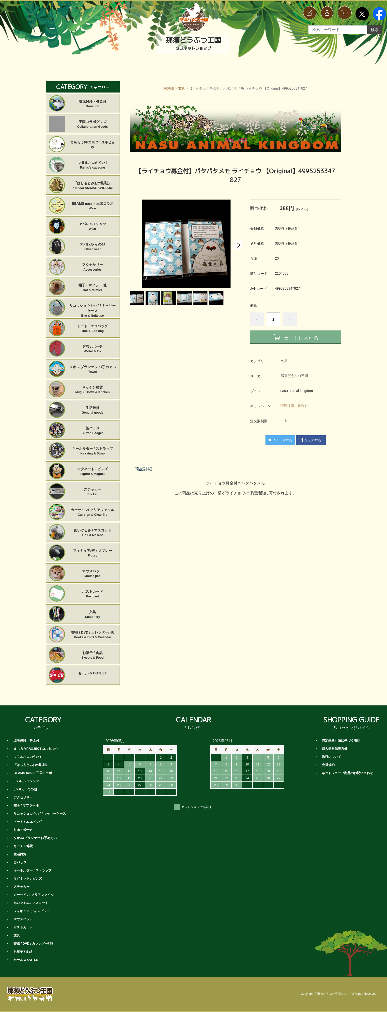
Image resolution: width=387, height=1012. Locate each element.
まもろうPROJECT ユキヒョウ (92, 144)
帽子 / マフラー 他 (93, 288)
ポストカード (93, 594)
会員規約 (328, 765)
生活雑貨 (93, 410)
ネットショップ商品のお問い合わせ (347, 773)
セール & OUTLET (92, 673)
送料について (331, 757)
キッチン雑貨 (93, 390)
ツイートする (280, 440)
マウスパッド (93, 573)
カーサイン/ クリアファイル (93, 512)
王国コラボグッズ (93, 124)
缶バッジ (93, 431)
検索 (375, 30)
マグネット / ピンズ (93, 471)
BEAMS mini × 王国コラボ (93, 206)
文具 (181, 88)
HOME (169, 88)
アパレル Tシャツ (93, 226)
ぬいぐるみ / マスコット (93, 533)
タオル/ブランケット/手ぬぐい (93, 369)
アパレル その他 (93, 247)
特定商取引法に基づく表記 (341, 740)
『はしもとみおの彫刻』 (93, 185)
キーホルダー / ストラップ (93, 451)
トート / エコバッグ (93, 328)
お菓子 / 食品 (93, 655)
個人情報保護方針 (334, 748)
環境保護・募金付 (294, 406)
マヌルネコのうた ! (93, 165)
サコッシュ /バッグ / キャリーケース (93, 308)
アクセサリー (93, 267)
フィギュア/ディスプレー (93, 553)
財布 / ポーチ (93, 349)
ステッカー (93, 492)
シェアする (311, 440)
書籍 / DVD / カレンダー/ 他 (93, 635)
